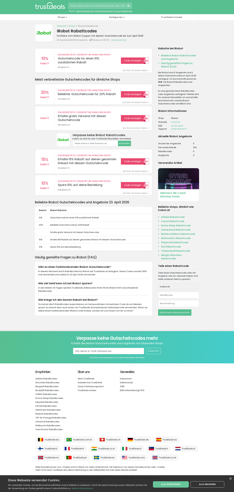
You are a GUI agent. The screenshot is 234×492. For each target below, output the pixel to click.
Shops (72, 26)
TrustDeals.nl (188, 448)
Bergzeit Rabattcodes (46, 386)
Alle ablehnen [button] (207, 483)
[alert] (117, 483)
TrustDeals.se (107, 457)
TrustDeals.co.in (106, 448)
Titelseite (61, 26)
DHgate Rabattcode (104, 11)
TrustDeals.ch (113, 439)
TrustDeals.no (52, 457)
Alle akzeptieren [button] (171, 483)
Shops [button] (61, 17)
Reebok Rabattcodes (46, 413)
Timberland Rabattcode (175, 251)
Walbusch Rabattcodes (47, 425)
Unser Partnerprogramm (91, 386)
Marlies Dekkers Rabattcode (178, 234)
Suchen (129, 6)
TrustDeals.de (141, 439)
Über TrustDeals (86, 378)
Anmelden (124, 144)
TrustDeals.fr (77, 448)
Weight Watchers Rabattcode (171, 256)
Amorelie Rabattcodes (47, 382)
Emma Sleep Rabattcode (176, 225)
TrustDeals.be (52, 439)
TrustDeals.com (137, 457)
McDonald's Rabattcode (176, 238)
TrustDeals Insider (171, 17)
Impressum (126, 378)
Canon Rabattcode (172, 221)
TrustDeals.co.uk (167, 457)
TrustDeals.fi (51, 448)
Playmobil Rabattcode (174, 242)
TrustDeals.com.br (82, 439)
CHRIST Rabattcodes (46, 394)
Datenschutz (126, 382)
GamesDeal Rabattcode (175, 229)
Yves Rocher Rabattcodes (49, 429)
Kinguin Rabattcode (123, 11)
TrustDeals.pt (79, 457)
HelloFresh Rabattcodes (48, 409)
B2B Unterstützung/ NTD (132, 390)
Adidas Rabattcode (85, 11)
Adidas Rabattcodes (46, 378)
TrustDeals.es (170, 439)
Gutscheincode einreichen (175, 312)
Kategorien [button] (116, 17)
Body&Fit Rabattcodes (47, 390)
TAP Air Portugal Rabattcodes (50, 417)
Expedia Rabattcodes (46, 402)
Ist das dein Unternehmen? (179, 127)
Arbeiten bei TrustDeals (90, 382)
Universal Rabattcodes (47, 421)
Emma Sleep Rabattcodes (49, 398)
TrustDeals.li (161, 448)
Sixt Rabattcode (171, 246)
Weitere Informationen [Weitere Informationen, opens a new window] (82, 488)
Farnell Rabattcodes (46, 406)
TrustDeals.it (135, 448)
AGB (122, 386)
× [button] (230, 479)
